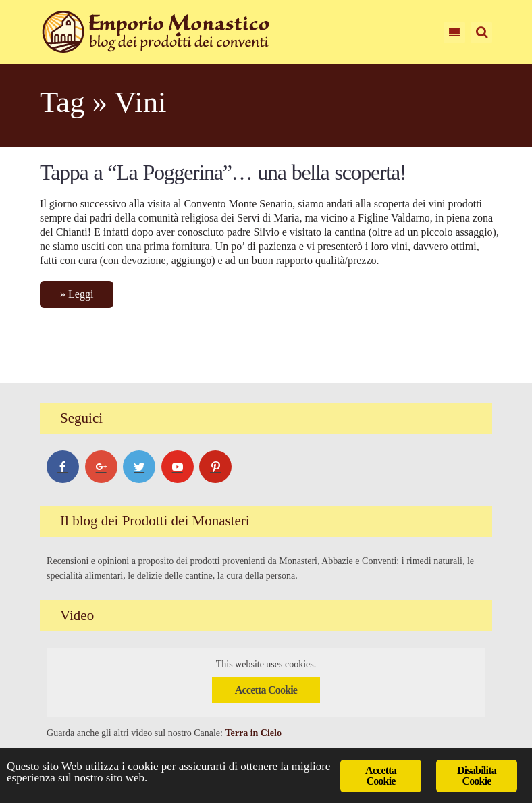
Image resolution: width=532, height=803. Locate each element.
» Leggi (76, 294)
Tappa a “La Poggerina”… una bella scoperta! (223, 172)
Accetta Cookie (266, 690)
